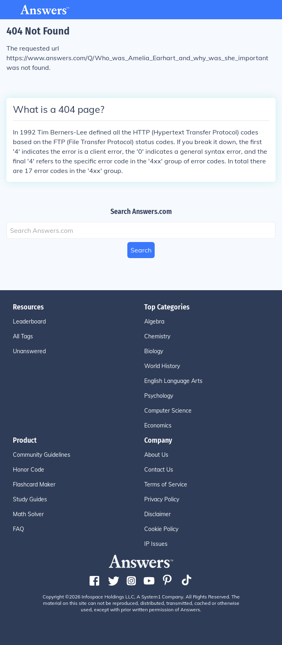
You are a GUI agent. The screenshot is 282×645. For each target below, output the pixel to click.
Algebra (154, 321)
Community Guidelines (41, 454)
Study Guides (30, 499)
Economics (158, 425)
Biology (153, 351)
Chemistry (157, 336)
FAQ (18, 529)
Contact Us (158, 469)
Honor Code (28, 469)
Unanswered (29, 351)
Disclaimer (157, 514)
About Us (156, 454)
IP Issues (156, 543)
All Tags (23, 336)
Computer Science (168, 410)
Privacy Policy (161, 499)
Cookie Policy (161, 529)
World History (162, 366)
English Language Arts (173, 381)
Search (141, 250)
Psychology (158, 395)
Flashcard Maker (34, 484)
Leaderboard (29, 321)
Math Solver (28, 514)
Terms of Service (165, 484)
